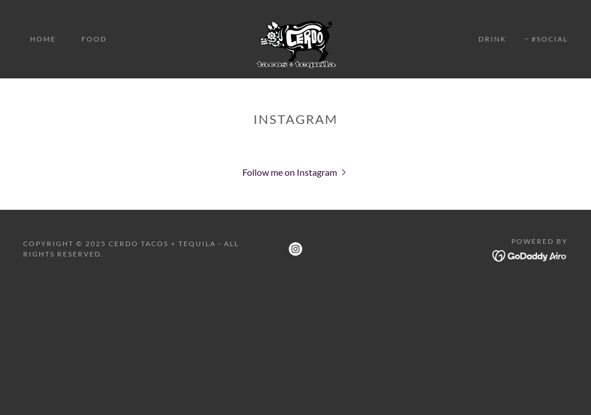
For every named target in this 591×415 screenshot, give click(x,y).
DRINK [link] (492, 39)
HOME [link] (43, 39)
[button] (295, 171)
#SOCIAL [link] (550, 39)
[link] (295, 37)
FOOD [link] (94, 39)
